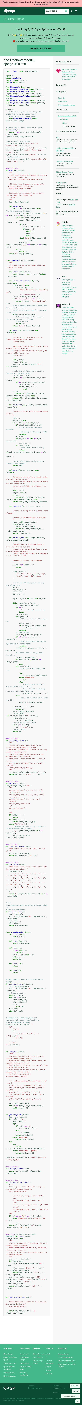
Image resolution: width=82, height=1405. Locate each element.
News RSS (48, 1374)
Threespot (58, 1388)
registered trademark (57, 1398)
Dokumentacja (13, 19)
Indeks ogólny (62, 101)
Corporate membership (65, 1357)
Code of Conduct (9, 1372)
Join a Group (24, 1354)
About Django (7, 1354)
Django (9, 11)
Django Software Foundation (19, 1398)
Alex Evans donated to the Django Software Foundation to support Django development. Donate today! (69, 74)
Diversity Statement (9, 1376)
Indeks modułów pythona (66, 105)
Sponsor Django (63, 1354)
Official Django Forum (64, 172)
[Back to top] (77, 1401)
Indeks (58, 148)
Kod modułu (64, 119)
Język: (75, 1391)
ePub (58, 202)
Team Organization (9, 1363)
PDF (76, 200)
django (64, 123)
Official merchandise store (66, 1361)
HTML (72, 200)
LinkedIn (48, 1370)
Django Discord (38, 1357)
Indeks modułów (68, 148)
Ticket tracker (61, 183)
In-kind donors (35, 1388)
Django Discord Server (64, 161)
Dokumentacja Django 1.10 (67, 116)
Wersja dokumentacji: (70, 1396)
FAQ (57, 138)
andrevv (58, 1392)
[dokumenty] (10, 1236)
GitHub (47, 1354)
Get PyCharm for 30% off (41, 48)
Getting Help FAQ (38, 1354)
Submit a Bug (24, 1363)
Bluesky (48, 1367)
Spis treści (61, 98)
